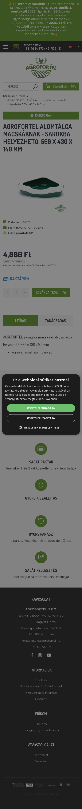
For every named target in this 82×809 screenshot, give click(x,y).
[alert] (41, 404)
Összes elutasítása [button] (41, 418)
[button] (41, 427)
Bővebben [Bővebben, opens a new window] (50, 399)
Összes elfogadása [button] (41, 408)
